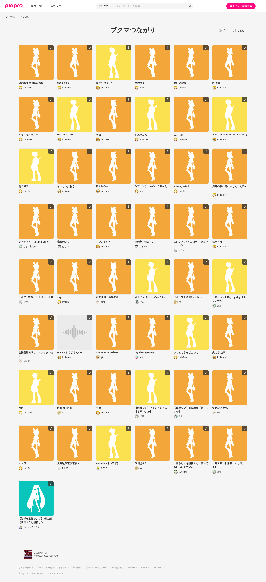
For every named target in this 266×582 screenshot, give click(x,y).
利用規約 (77, 567)
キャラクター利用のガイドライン (53, 567)
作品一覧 (36, 6)
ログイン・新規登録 (241, 6)
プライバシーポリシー (95, 567)
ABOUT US (159, 567)
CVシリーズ (131, 567)
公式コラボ (54, 6)
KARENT (145, 567)
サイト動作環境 (26, 567)
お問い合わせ (115, 567)
